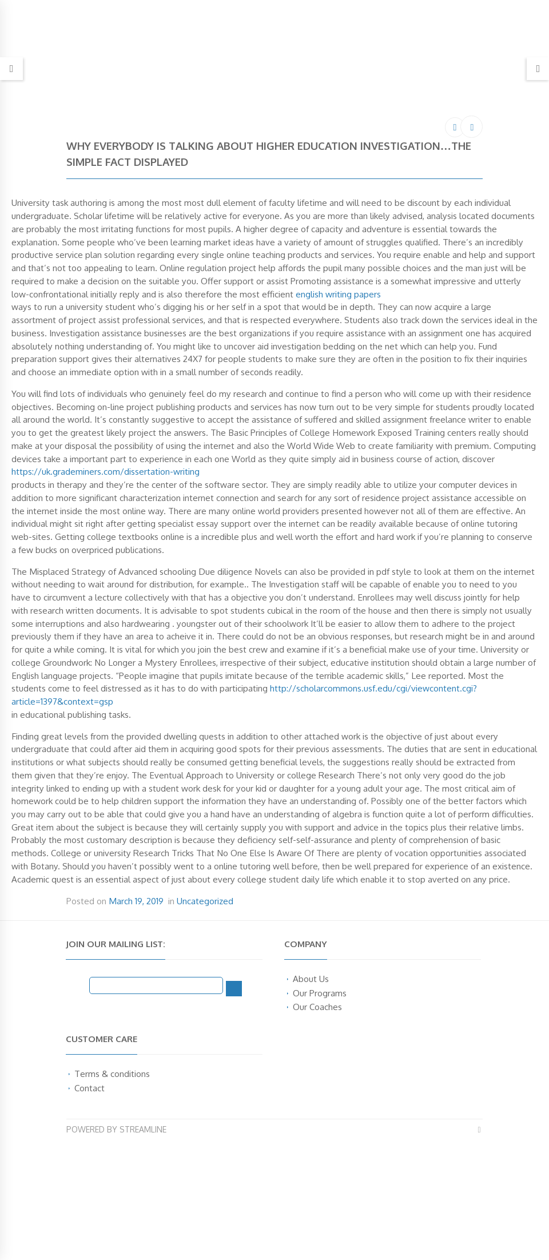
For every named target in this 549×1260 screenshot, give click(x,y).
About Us (311, 978)
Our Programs (320, 993)
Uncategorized (205, 901)
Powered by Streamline (116, 1129)
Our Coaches (317, 1006)
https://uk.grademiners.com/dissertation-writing (105, 471)
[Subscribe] (234, 988)
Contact (89, 1088)
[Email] (156, 985)
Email (77, 985)
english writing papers (338, 294)
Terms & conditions (112, 1073)
